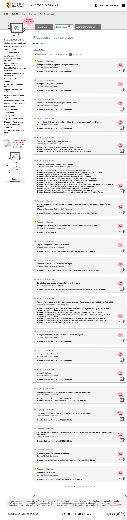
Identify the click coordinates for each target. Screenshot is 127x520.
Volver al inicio (39, 49)
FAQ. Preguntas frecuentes (14, 119)
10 (67, 54)
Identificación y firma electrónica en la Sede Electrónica (12, 58)
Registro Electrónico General (15, 46)
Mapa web (66, 514)
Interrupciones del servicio (14, 100)
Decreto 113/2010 (117, 505)
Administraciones (85, 27)
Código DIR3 (8, 127)
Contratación (9, 112)
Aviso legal (78, 514)
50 (73, 54)
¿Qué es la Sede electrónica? (15, 43)
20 (70, 55)
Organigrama (9, 115)
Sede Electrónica (14, 39)
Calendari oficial (10, 49)
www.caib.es (84, 501)
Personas (42, 27)
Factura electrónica (11, 109)
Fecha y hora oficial (11, 53)
